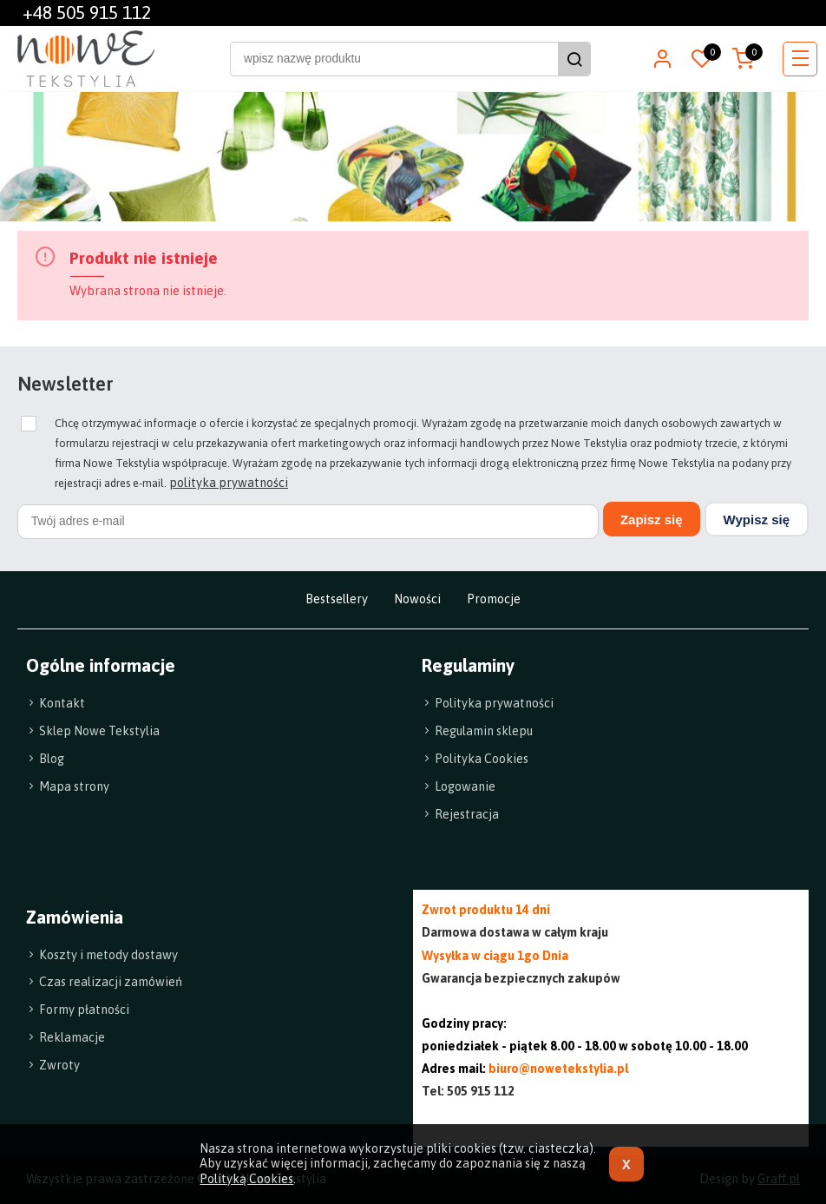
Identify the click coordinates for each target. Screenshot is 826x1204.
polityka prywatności (228, 483)
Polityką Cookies (246, 1179)
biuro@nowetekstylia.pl (558, 1069)
